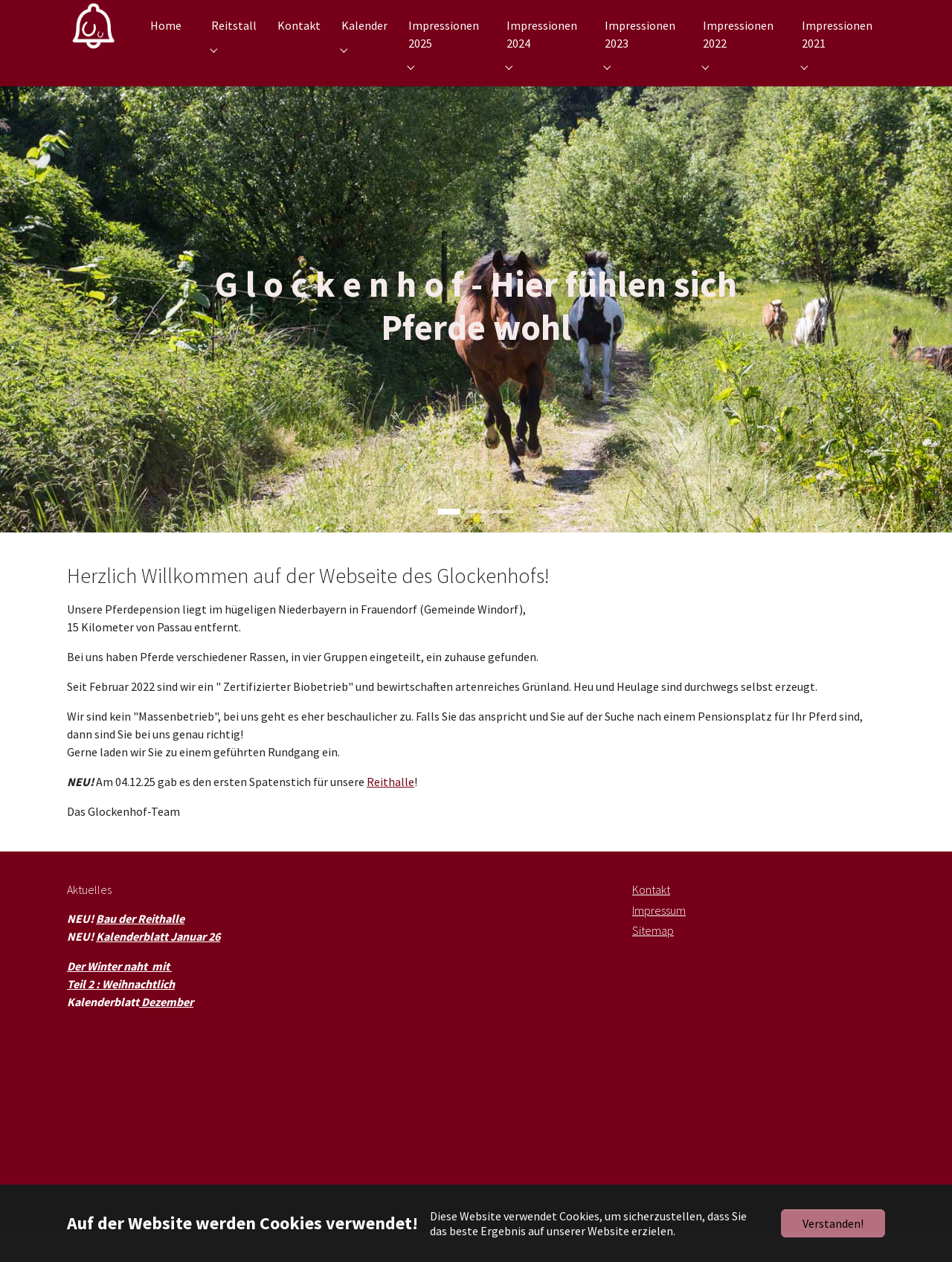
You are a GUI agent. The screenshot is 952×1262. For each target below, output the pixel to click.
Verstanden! (833, 1223)
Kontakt (651, 919)
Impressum (659, 940)
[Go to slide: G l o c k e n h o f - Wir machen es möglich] (503, 541)
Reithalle (390, 811)
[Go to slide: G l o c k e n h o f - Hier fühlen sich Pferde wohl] (449, 541)
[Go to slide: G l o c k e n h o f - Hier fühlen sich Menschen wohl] (476, 541)
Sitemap (653, 960)
